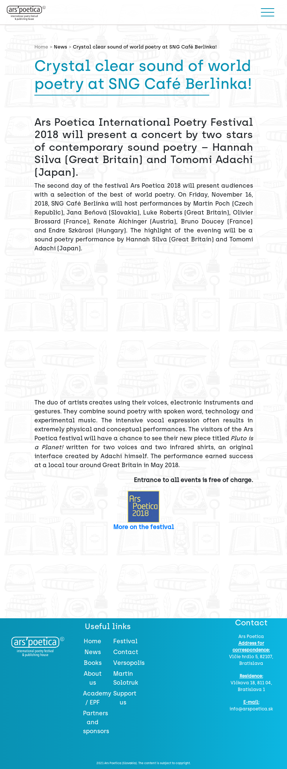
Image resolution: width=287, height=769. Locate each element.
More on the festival (143, 527)
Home (92, 641)
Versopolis (129, 662)
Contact (125, 652)
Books (93, 662)
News (60, 47)
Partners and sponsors (96, 722)
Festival (125, 641)
